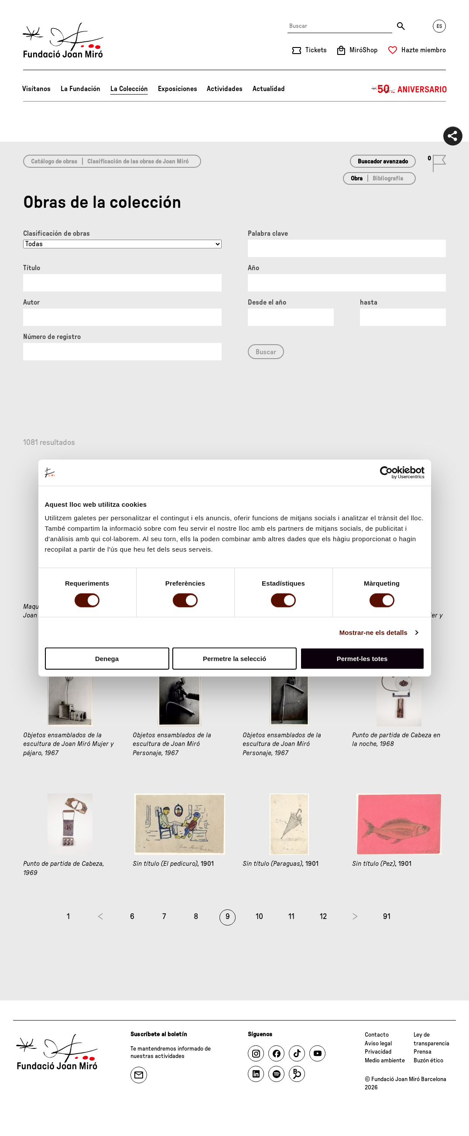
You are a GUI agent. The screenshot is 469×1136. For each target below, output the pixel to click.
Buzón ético (428, 1061)
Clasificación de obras (56, 233)
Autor (31, 302)
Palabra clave (268, 233)
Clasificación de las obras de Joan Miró (137, 162)
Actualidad (269, 88)
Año (253, 268)
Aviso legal (378, 1044)
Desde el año (267, 302)
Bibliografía (388, 179)
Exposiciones (177, 88)
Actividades (225, 88)
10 (259, 917)
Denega (107, 658)
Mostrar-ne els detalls (373, 632)
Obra (357, 179)
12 (323, 917)
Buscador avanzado (383, 162)
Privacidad (378, 1052)
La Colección (129, 88)
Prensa (422, 1052)
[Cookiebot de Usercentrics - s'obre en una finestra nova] (386, 472)
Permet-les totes (362, 658)
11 (291, 917)
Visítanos (36, 88)
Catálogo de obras (54, 162)
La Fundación (80, 88)
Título (31, 268)
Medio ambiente (385, 1061)
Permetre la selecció (234, 658)
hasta (368, 302)
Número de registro (52, 336)
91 (386, 917)
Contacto (377, 1035)
